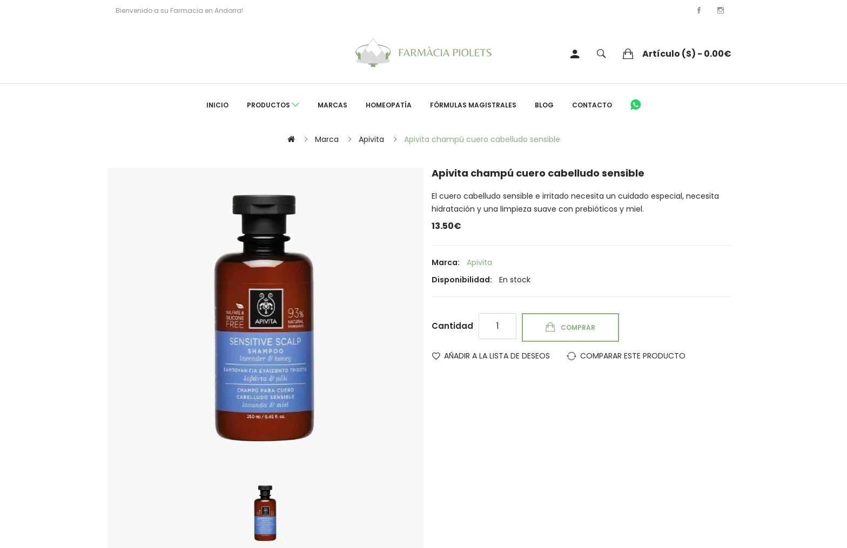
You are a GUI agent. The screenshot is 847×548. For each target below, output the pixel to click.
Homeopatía (389, 105)
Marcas (332, 105)
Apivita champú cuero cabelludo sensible (482, 139)
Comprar (578, 327)
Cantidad (452, 325)
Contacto (592, 105)
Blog (544, 105)
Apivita (371, 139)
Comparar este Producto (632, 355)
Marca (327, 139)
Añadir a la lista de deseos (497, 355)
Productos (273, 105)
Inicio (217, 105)
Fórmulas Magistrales (473, 105)
